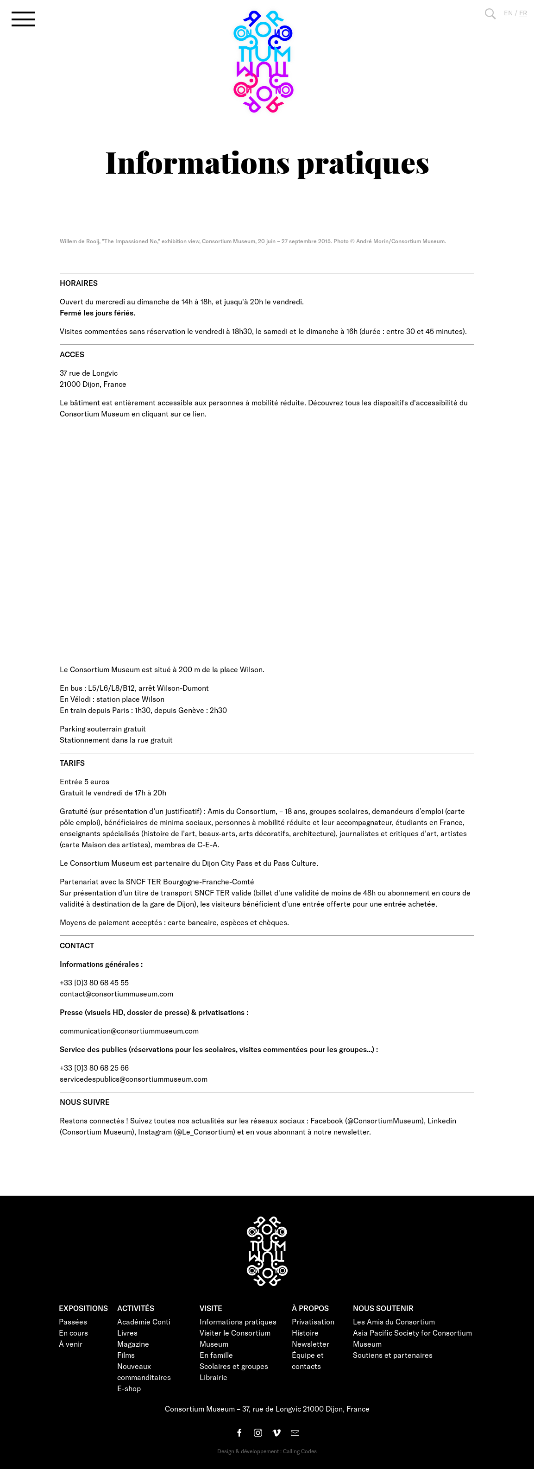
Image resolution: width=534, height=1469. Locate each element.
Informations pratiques (238, 1321)
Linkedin (441, 1120)
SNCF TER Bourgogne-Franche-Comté (190, 881)
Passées (73, 1321)
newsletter (351, 1131)
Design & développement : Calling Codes (267, 1451)
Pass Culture (294, 862)
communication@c (90, 1030)
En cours (73, 1332)
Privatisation (313, 1321)
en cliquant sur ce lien (168, 413)
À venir (70, 1343)
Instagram (155, 1131)
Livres (127, 1332)
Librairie (213, 1377)
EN (508, 13)
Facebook (326, 1120)
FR (523, 13)
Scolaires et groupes (234, 1366)
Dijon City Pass (227, 862)
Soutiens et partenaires (393, 1354)
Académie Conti (143, 1321)
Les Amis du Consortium (394, 1321)
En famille (216, 1354)
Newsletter (310, 1343)
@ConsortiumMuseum (384, 1120)
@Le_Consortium (204, 1131)
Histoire (305, 1332)
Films (126, 1354)
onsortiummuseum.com (134, 993)
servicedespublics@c (94, 1078)
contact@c (77, 993)
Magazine (133, 1343)
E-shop (129, 1388)
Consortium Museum (97, 1131)
